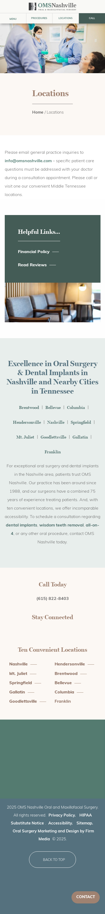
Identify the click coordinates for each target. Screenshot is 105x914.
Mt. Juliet (25, 437)
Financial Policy (34, 252)
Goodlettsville (53, 437)
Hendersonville (27, 422)
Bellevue (53, 407)
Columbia (76, 407)
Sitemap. (85, 824)
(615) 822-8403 (52, 599)
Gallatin (80, 437)
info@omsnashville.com (28, 161)
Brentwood (29, 407)
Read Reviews (32, 265)
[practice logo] (52, 6)
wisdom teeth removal (61, 525)
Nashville (55, 422)
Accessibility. (60, 824)
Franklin (53, 451)
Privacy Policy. (62, 816)
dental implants (21, 525)
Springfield (81, 422)
